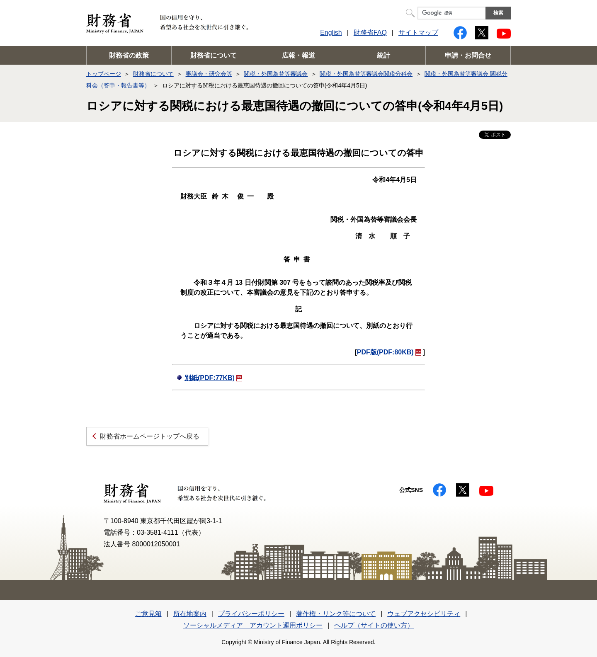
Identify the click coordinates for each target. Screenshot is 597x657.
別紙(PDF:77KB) (213, 377)
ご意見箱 (148, 613)
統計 (383, 55)
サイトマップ (418, 32)
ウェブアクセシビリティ (423, 613)
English (331, 32)
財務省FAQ (370, 32)
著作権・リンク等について (336, 613)
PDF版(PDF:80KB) (389, 352)
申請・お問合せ (468, 55)
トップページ (103, 73)
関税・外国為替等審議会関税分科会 (366, 73)
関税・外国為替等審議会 (276, 73)
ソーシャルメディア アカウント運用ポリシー (253, 625)
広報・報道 (298, 55)
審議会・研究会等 (209, 73)
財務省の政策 (129, 55)
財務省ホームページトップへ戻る (149, 436)
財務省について (213, 55)
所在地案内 (189, 613)
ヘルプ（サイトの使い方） (374, 625)
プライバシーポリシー (251, 613)
